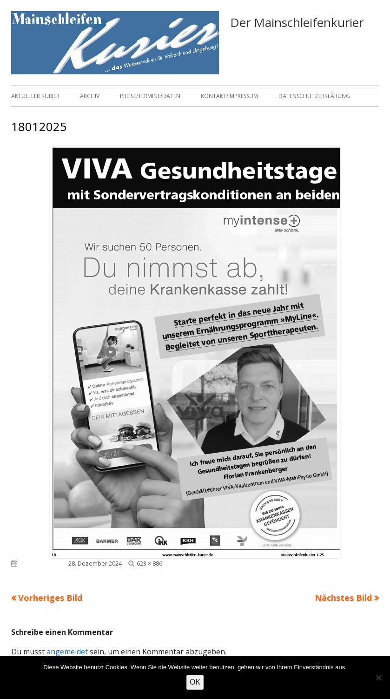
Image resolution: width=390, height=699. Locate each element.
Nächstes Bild (343, 597)
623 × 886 (149, 563)
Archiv (89, 96)
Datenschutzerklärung (314, 96)
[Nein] (378, 677)
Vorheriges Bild (50, 597)
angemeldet (67, 651)
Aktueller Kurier (35, 96)
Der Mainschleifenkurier (297, 22)
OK (195, 682)
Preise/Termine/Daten (150, 96)
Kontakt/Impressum (229, 96)
